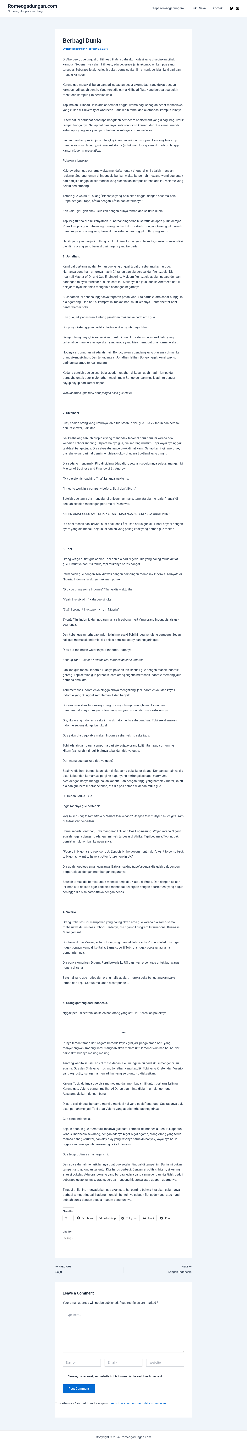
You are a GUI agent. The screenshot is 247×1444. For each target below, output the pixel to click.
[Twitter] (231, 8)
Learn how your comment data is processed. (140, 1403)
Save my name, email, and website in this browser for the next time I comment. (115, 1376)
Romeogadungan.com (32, 6)
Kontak (218, 8)
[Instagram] (237, 8)
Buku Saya (200, 8)
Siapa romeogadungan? (170, 8)
